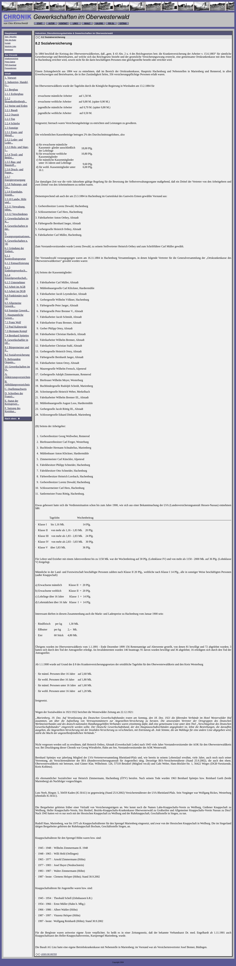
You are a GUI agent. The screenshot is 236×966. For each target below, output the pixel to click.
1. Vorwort (10, 77)
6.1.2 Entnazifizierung (17, 263)
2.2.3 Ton (10, 119)
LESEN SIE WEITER (49, 954)
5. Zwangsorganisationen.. (18, 235)
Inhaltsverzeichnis (11, 59)
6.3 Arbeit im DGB (15, 291)
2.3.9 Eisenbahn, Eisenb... (14, 193)
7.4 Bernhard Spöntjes (17, 335)
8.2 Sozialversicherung (17, 354)
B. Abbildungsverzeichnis (17, 383)
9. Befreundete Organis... (13, 361)
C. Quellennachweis (16, 389)
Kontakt (7, 43)
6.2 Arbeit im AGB (15, 286)
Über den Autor (10, 40)
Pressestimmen (10, 68)
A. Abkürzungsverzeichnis (17, 376)
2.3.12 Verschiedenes (16, 214)
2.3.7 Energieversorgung (15, 178)
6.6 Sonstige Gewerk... (17, 310)
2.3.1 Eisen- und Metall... (14, 134)
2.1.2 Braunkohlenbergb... (16, 100)
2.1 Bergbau (11, 89)
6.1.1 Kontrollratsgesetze (15, 257)
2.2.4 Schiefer (12, 123)
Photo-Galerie (10, 62)
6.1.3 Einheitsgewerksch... (16, 269)
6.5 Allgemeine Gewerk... (13, 305)
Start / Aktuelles (10, 37)
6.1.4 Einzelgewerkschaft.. (16, 276)
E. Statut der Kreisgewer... (12, 402)
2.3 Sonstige (11, 127)
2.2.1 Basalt (11, 110)
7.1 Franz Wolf (13, 322)
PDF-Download (10, 65)
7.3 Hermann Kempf (16, 331)
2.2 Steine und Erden (16, 105)
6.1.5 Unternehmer (15, 282)
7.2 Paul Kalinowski (16, 326)
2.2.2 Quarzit (12, 114)
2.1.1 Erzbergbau (14, 94)
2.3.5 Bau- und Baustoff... (13, 163)
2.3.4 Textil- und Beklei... (14, 156)
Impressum (9, 50)
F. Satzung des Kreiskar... (12, 410)
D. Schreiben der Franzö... (14, 395)
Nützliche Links (10, 46)
